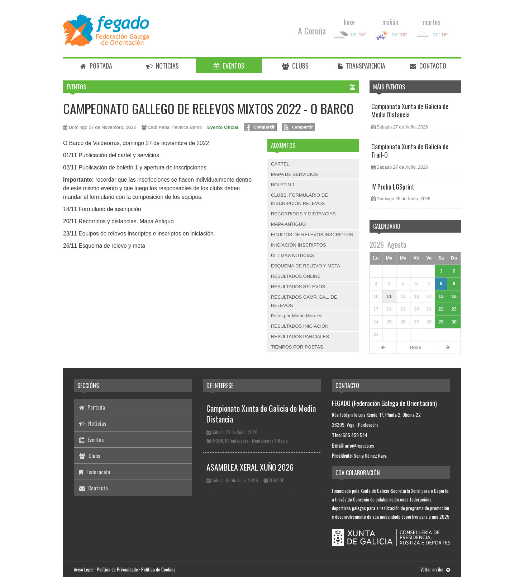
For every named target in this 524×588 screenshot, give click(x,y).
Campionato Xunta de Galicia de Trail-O (409, 150)
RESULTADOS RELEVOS (298, 286)
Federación (94, 471)
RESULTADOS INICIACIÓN (300, 326)
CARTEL (280, 164)
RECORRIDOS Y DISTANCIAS (303, 213)
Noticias (162, 65)
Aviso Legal (84, 569)
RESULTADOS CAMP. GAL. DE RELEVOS (304, 301)
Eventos (229, 65)
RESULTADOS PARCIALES (300, 336)
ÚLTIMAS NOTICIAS (292, 255)
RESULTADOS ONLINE (295, 276)
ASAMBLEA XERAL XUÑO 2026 (250, 467)
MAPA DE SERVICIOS (294, 174)
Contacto (428, 65)
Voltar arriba (435, 569)
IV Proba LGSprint (392, 186)
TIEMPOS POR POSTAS (297, 347)
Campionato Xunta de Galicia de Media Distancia (409, 110)
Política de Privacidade (117, 569)
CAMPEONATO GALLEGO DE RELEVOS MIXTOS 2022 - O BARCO (208, 108)
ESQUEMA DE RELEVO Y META (305, 266)
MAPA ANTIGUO (288, 224)
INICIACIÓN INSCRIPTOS (298, 245)
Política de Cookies (158, 569)
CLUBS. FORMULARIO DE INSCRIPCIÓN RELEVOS (299, 199)
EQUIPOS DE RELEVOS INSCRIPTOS (312, 234)
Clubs (295, 65)
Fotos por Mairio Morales (297, 315)
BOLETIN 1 (283, 184)
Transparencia (361, 65)
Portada (96, 65)
